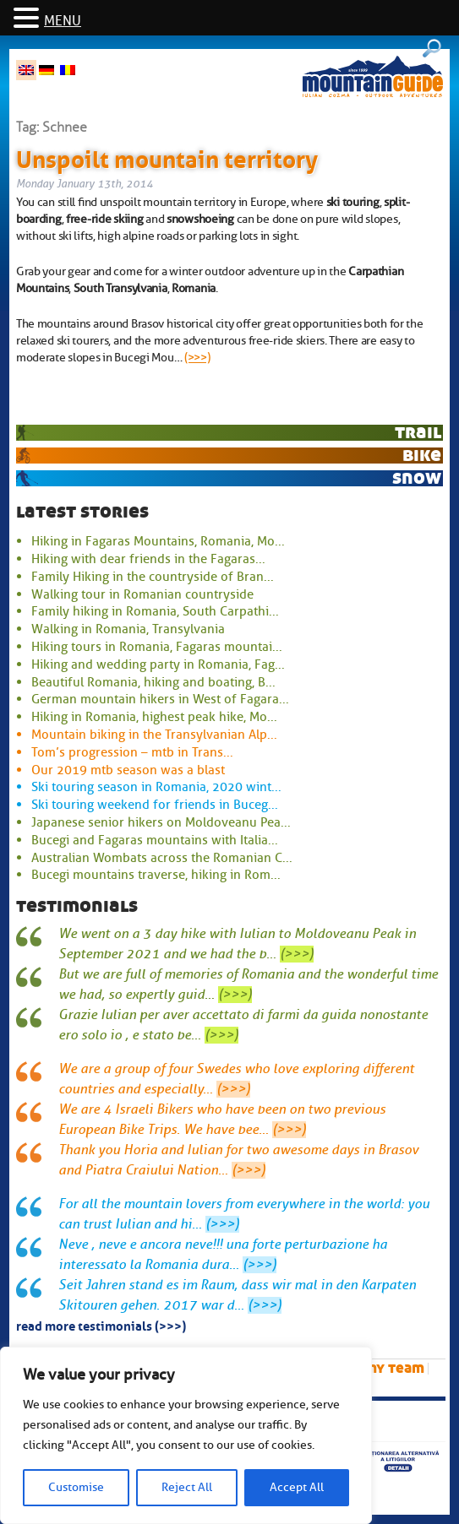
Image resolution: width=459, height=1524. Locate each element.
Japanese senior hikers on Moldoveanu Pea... (161, 822)
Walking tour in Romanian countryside (142, 594)
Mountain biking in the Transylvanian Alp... (154, 734)
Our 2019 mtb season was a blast (128, 770)
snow (416, 477)
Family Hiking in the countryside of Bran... (152, 576)
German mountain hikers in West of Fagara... (160, 699)
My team (394, 1368)
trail (418, 432)
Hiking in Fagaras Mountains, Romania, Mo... (158, 541)
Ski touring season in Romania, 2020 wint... (156, 786)
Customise (76, 1487)
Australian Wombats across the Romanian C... (161, 857)
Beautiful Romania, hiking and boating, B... (153, 682)
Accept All (297, 1487)
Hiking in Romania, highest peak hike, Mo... (154, 716)
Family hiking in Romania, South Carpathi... (155, 611)
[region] (186, 1435)
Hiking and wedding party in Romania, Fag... (158, 664)
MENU (62, 21)
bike (421, 454)
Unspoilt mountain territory (167, 156)
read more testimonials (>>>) (101, 1325)
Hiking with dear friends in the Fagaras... (148, 558)
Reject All (186, 1487)
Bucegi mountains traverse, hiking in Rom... (156, 874)
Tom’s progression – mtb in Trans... (132, 752)
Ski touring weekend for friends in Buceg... (154, 804)
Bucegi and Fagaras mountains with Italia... (154, 840)
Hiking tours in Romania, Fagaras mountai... (156, 646)
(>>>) (197, 357)
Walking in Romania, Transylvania (128, 629)
